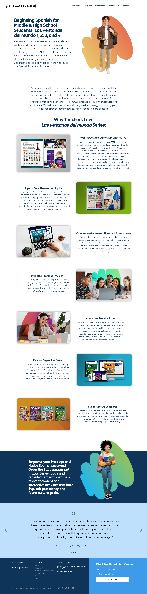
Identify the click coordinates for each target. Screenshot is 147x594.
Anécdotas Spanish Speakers (44, 571)
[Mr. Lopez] (73, 552)
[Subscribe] (112, 579)
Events (37, 578)
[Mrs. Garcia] (71, 552)
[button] (88, 5)
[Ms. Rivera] (75, 552)
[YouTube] (72, 588)
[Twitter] (65, 588)
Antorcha (37, 576)
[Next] (141, 530)
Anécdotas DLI (39, 568)
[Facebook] (62, 588)
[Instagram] (58, 588)
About (37, 565)
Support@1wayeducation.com (66, 571)
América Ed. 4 (39, 573)
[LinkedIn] (69, 588)
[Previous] (6, 530)
